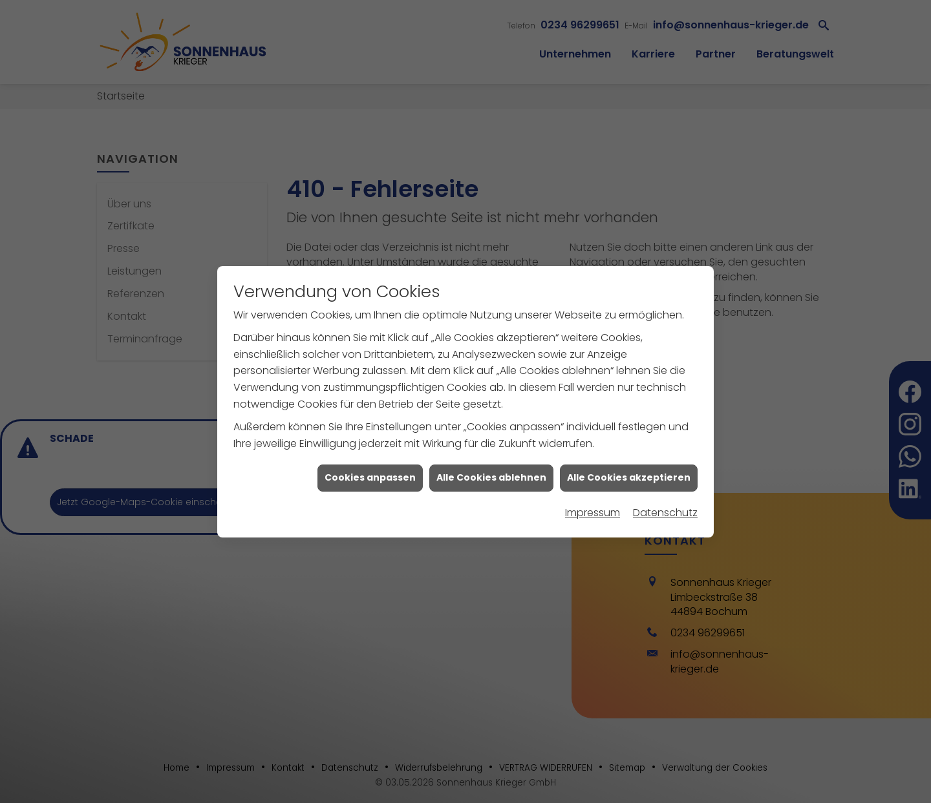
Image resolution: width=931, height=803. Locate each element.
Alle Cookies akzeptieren (628, 473)
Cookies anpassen (370, 473)
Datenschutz (665, 508)
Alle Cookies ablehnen (491, 473)
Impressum (592, 508)
